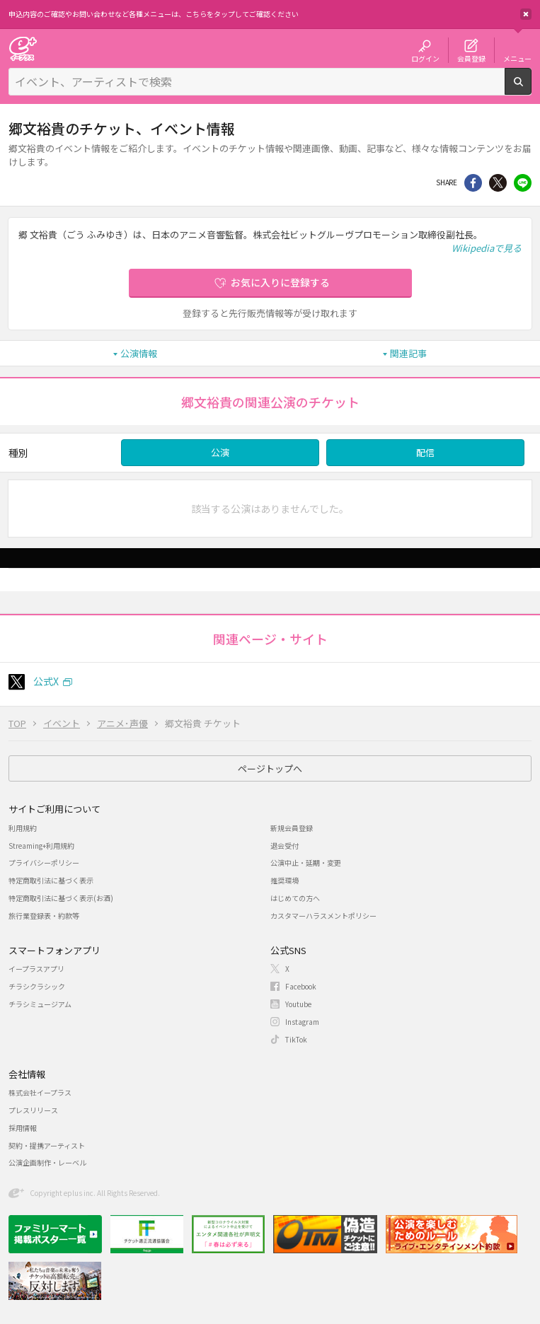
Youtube (298, 1004)
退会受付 (284, 845)
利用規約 (22, 828)
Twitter (498, 183)
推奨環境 (284, 880)
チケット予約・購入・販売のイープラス (22, 48)
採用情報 (22, 1127)
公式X (46, 681)
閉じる (526, 14)
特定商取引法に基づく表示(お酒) (60, 898)
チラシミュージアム (39, 1004)
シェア (473, 183)
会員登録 (471, 58)
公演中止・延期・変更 (305, 862)
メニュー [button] (517, 58)
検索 (531, 89)
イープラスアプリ (36, 968)
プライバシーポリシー (43, 862)
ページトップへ (270, 768)
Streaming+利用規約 (41, 845)
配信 (425, 452)
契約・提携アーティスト (46, 1145)
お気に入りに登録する (280, 282)
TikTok (296, 1039)
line (523, 183)
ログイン (425, 58)
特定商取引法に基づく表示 (50, 880)
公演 (220, 452)
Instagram (302, 1021)
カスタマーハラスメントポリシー (323, 915)
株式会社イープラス (39, 1092)
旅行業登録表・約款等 (43, 915)
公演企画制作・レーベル (47, 1162)
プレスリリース (33, 1110)
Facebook (300, 986)
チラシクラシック (36, 986)
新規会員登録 (291, 828)
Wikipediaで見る (487, 248)
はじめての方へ (295, 898)
